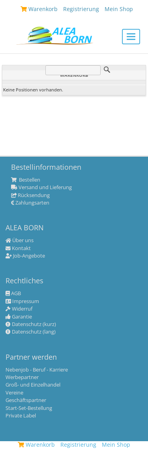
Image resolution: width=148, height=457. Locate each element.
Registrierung (78, 444)
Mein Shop (116, 444)
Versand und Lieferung (41, 187)
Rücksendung (30, 195)
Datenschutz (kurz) (31, 324)
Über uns (20, 240)
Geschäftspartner (26, 400)
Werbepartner (22, 377)
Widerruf (19, 309)
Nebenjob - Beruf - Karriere (37, 370)
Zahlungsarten (30, 203)
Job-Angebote (25, 256)
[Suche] (73, 70)
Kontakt (18, 248)
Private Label (21, 416)
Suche (107, 69)
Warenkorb (36, 444)
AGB (13, 293)
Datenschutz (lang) (31, 332)
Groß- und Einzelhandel (33, 385)
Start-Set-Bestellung (29, 408)
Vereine (14, 393)
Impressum (22, 301)
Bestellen (25, 180)
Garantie (19, 317)
